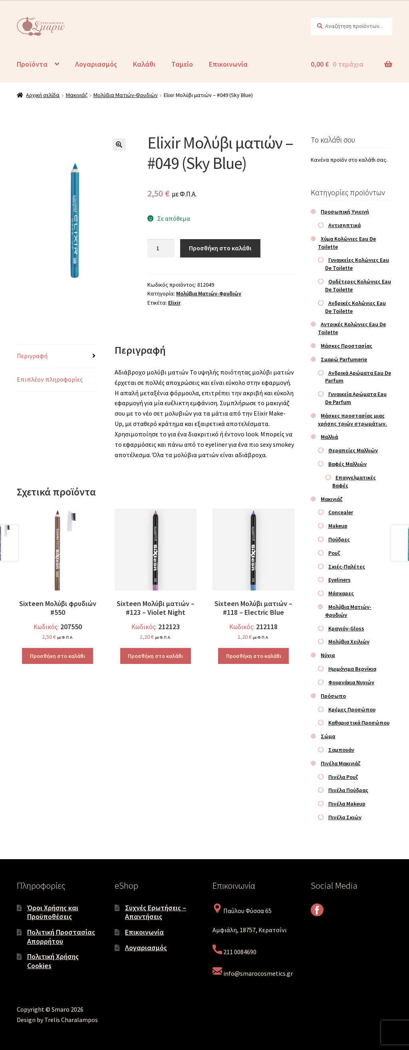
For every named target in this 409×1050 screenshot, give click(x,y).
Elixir (174, 302)
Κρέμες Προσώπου (351, 709)
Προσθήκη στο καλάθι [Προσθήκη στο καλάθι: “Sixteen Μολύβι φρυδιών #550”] (57, 656)
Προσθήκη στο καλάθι (220, 248)
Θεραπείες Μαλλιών (353, 450)
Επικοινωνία (228, 64)
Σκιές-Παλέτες (346, 566)
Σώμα (328, 736)
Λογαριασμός (96, 64)
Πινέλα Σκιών (344, 817)
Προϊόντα (32, 64)
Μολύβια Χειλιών (348, 641)
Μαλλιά (329, 436)
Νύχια (328, 655)
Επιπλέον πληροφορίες (50, 379)
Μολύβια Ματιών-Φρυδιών (125, 95)
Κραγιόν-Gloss (346, 628)
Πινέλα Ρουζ (343, 777)
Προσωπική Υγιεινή (345, 211)
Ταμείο (182, 64)
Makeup (337, 525)
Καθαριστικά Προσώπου (358, 722)
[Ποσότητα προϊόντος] (161, 248)
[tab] (57, 356)
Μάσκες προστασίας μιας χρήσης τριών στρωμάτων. (352, 419)
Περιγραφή (32, 356)
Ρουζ (334, 553)
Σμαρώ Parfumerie (344, 359)
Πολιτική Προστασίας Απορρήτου (61, 936)
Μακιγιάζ (76, 95)
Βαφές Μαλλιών (347, 464)
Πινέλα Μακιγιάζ (341, 763)
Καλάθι (144, 64)
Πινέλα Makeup (346, 803)
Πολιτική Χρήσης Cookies (53, 961)
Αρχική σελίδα (43, 95)
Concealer (340, 512)
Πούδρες (339, 539)
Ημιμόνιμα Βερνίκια (352, 668)
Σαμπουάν (341, 749)
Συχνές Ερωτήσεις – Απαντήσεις (155, 912)
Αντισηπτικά (344, 225)
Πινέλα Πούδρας (348, 790)
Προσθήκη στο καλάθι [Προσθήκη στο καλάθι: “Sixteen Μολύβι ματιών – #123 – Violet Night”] (155, 656)
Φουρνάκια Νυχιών (351, 682)
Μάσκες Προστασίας (346, 345)
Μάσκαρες (341, 593)
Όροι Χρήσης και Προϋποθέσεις (52, 912)
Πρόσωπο (333, 695)
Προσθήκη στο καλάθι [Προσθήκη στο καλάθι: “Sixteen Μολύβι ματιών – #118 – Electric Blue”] (253, 656)
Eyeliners (339, 579)
